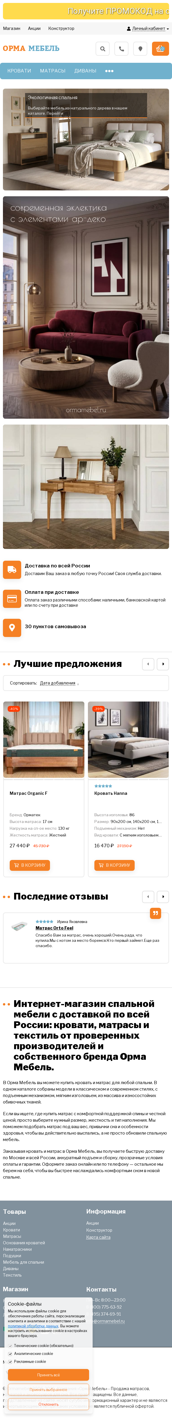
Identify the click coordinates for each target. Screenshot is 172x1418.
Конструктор (99, 1230)
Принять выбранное (48, 1389)
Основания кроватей (24, 1242)
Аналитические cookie (30, 1354)
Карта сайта (98, 1237)
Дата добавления (57, 682)
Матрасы (12, 1236)
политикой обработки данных (33, 1326)
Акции (9, 1223)
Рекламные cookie (27, 1362)
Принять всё (48, 1375)
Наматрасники (17, 1249)
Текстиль (12, 1274)
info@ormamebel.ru (105, 1321)
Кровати (11, 1229)
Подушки (12, 1255)
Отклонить (49, 1404)
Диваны (11, 1268)
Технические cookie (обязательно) (41, 1346)
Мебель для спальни (23, 1262)
